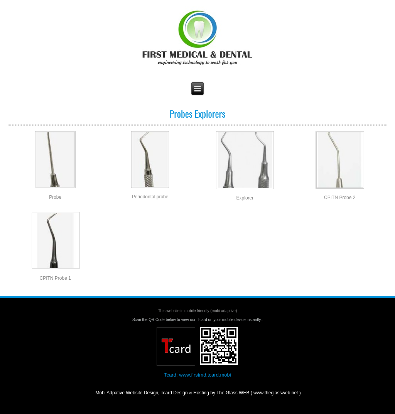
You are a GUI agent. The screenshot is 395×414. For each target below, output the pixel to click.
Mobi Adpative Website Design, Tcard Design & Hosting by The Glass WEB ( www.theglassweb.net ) (197, 392)
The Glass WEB (208, 401)
